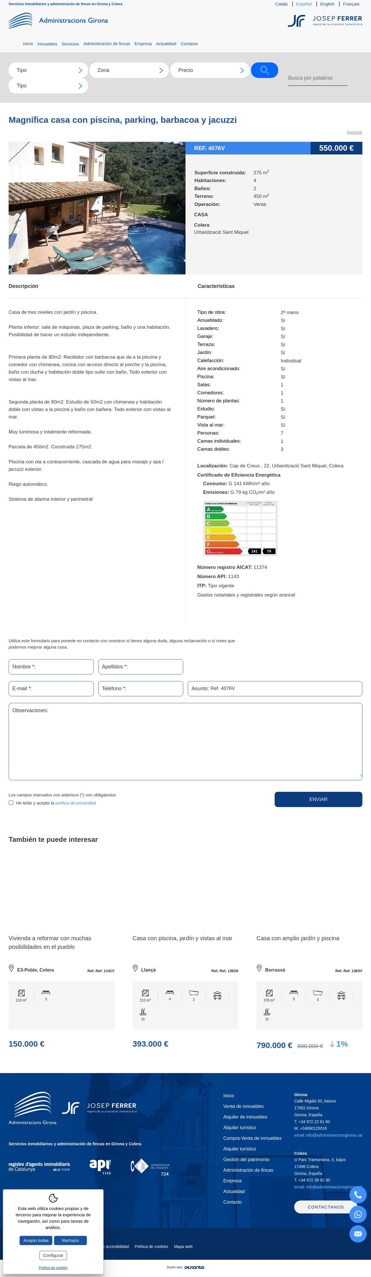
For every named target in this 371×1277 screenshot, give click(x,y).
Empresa (143, 43)
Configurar (53, 1255)
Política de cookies (151, 1254)
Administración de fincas (106, 43)
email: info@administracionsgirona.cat (328, 1135)
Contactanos (326, 1214)
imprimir (354, 132)
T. (312, 1121)
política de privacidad (76, 803)
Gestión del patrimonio (246, 1159)
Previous (15, 208)
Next (179, 208)
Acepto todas (36, 1240)
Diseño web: (185, 1274)
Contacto (189, 43)
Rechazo (70, 1240)
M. (310, 1128)
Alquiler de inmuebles (245, 1117)
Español (304, 3)
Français (351, 3)
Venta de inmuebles (243, 1106)
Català (281, 3)
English (327, 3)
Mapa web (183, 1254)
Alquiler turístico (239, 1127)
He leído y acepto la (56, 803)
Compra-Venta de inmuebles (252, 1138)
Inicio (28, 43)
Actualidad (166, 43)
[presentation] (195, 803)
